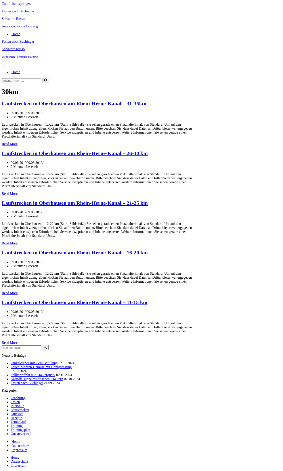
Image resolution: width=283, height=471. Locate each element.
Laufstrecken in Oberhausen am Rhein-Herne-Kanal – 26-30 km (75, 153)
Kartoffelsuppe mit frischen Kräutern (37, 379)
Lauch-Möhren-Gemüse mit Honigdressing (41, 367)
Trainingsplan (20, 430)
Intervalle (17, 406)
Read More (10, 144)
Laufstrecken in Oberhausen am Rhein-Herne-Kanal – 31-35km (74, 103)
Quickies (17, 414)
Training (17, 426)
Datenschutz (20, 446)
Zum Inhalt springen (16, 4)
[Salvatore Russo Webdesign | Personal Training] (141, 22)
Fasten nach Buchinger (18, 11)
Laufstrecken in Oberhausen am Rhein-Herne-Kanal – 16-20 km (75, 252)
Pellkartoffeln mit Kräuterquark (33, 375)
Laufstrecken (20, 410)
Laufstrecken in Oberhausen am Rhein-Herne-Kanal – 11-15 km (74, 302)
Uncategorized (21, 434)
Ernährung (18, 398)
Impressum (19, 450)
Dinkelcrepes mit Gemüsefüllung (34, 363)
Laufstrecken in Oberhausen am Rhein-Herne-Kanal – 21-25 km (75, 203)
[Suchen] (21, 80)
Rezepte (16, 418)
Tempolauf (18, 422)
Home (15, 34)
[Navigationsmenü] (3, 61)
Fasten (15, 402)
